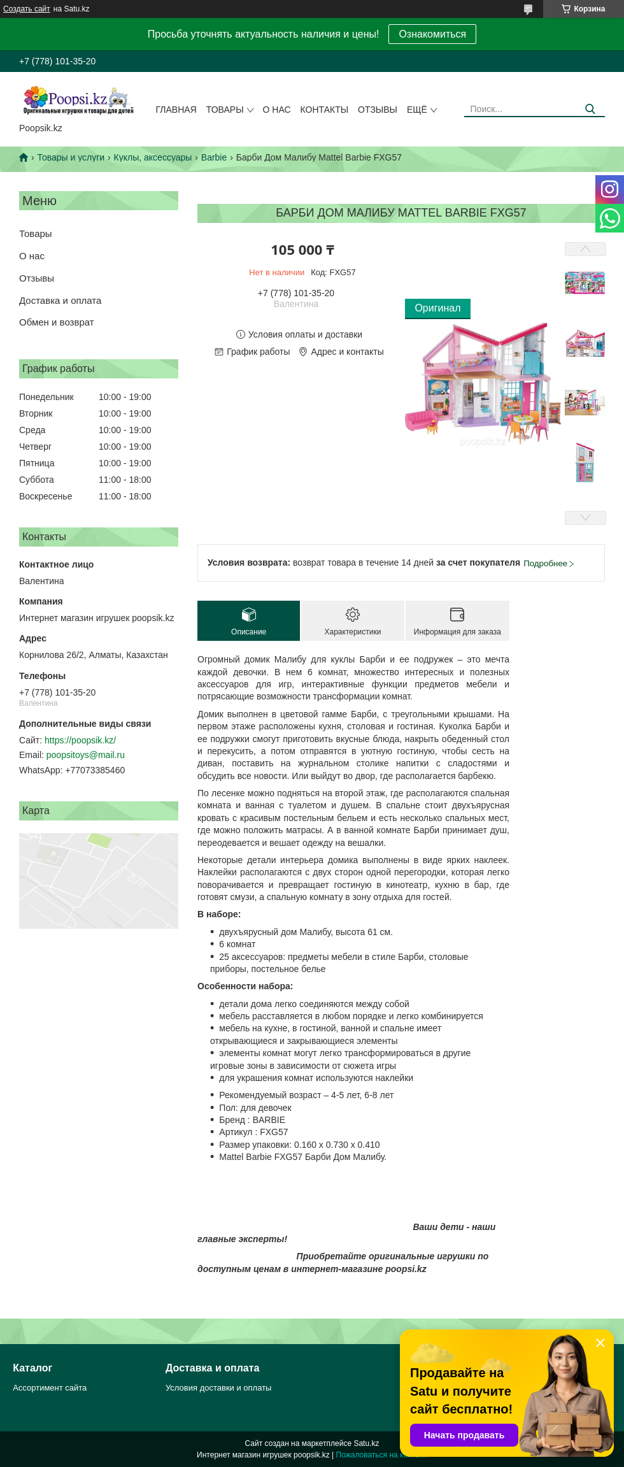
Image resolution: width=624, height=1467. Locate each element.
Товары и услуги (70, 157)
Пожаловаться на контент (381, 1454)
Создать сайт (26, 8)
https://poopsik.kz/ (80, 740)
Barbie (214, 157)
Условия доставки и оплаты (218, 1387)
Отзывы (377, 109)
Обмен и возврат (56, 322)
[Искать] (590, 109)
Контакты (325, 109)
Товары (225, 109)
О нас (277, 109)
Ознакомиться (432, 34)
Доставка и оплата (60, 300)
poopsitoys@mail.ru (85, 755)
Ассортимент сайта (50, 1387)
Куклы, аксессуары (153, 157)
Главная (176, 109)
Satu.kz (366, 1443)
